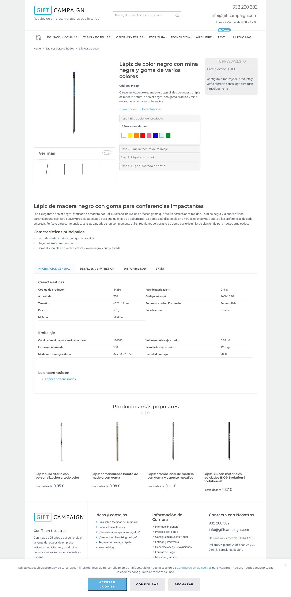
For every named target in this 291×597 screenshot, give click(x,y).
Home (37, 48)
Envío (160, 268)
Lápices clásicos (88, 48)
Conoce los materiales (111, 527)
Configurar (147, 584)
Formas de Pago (165, 551)
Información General (54, 268)
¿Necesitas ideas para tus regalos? (119, 532)
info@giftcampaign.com (234, 15)
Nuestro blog (106, 547)
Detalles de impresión (97, 268)
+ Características (151, 109)
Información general (167, 526)
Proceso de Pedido (166, 531)
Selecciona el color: (134, 126)
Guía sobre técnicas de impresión (118, 522)
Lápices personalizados (60, 48)
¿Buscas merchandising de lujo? (117, 537)
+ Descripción (128, 109)
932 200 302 (245, 7)
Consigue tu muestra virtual (171, 536)
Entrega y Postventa (167, 541)
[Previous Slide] (104, 152)
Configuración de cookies (194, 567)
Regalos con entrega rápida (115, 542)
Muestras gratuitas (166, 557)
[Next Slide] (109, 152)
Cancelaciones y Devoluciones (173, 546)
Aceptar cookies (107, 584)
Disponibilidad (135, 268)
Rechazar (184, 584)
